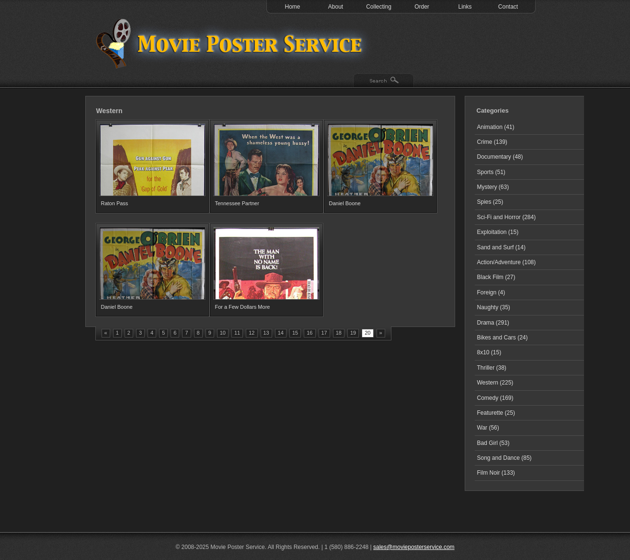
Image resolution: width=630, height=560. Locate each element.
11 (237, 333)
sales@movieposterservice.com (414, 547)
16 (309, 333)
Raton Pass (114, 203)
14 (281, 333)
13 (266, 333)
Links (464, 6)
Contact (508, 6)
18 (339, 333)
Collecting (378, 6)
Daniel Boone (345, 203)
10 (223, 333)
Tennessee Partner (237, 203)
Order (421, 6)
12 (251, 333)
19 (353, 333)
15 (295, 333)
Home (292, 6)
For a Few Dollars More (242, 307)
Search (383, 81)
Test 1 (231, 43)
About (335, 6)
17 (324, 333)
